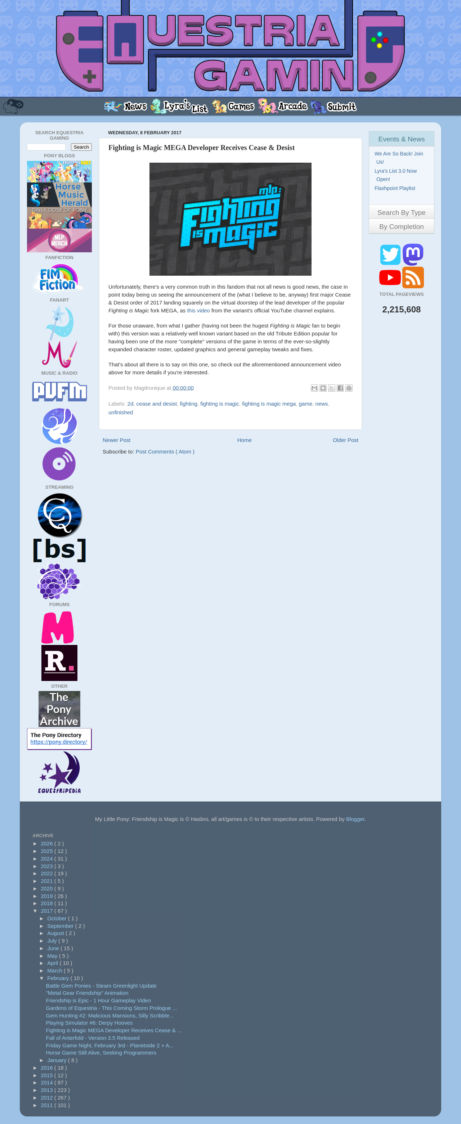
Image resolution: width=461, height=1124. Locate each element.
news (321, 404)
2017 (47, 911)
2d (130, 404)
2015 (47, 1075)
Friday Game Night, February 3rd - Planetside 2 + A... (110, 1045)
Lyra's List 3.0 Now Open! (396, 175)
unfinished (120, 412)
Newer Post (117, 440)
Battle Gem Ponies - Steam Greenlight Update (101, 986)
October (57, 918)
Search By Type (401, 212)
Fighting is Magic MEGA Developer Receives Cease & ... (114, 1030)
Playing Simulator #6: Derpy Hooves (89, 1023)
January (57, 1060)
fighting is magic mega (269, 404)
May (53, 956)
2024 (47, 859)
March (55, 970)
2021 (47, 881)
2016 (47, 1068)
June (54, 948)
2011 (47, 1105)
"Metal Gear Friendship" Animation (87, 993)
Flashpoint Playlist (395, 188)
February (58, 978)
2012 (47, 1097)
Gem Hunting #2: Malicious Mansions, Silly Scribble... (110, 1015)
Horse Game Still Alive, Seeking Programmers (101, 1052)
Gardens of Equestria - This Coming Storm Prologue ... (111, 1008)
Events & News (402, 139)
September (61, 926)
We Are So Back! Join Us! (399, 158)
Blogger (355, 819)
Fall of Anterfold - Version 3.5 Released (93, 1038)
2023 (47, 866)
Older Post (345, 440)
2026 (47, 843)
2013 (47, 1090)
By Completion (401, 226)
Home (244, 440)
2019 (47, 896)
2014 (47, 1082)
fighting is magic (219, 404)
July (52, 941)
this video (198, 310)
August (56, 933)
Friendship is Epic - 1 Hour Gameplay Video (98, 1000)
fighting (188, 404)
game (306, 404)
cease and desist (156, 404)
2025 (47, 851)
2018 (47, 903)
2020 (47, 888)
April (53, 963)
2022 (47, 873)
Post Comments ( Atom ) (165, 451)
